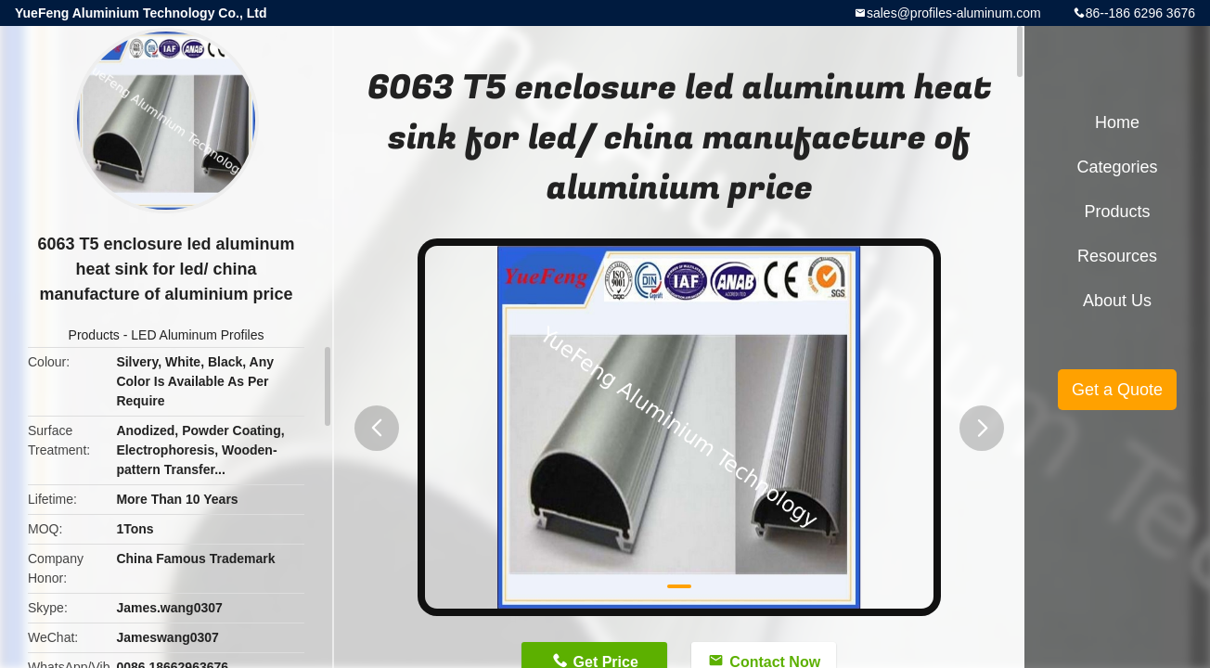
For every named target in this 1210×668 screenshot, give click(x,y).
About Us (1117, 300)
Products (94, 335)
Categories (1116, 167)
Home (1117, 122)
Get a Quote (1117, 389)
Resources (1117, 256)
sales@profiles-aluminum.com (954, 13)
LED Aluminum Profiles (197, 335)
